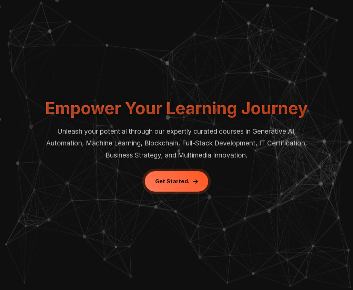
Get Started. (176, 181)
